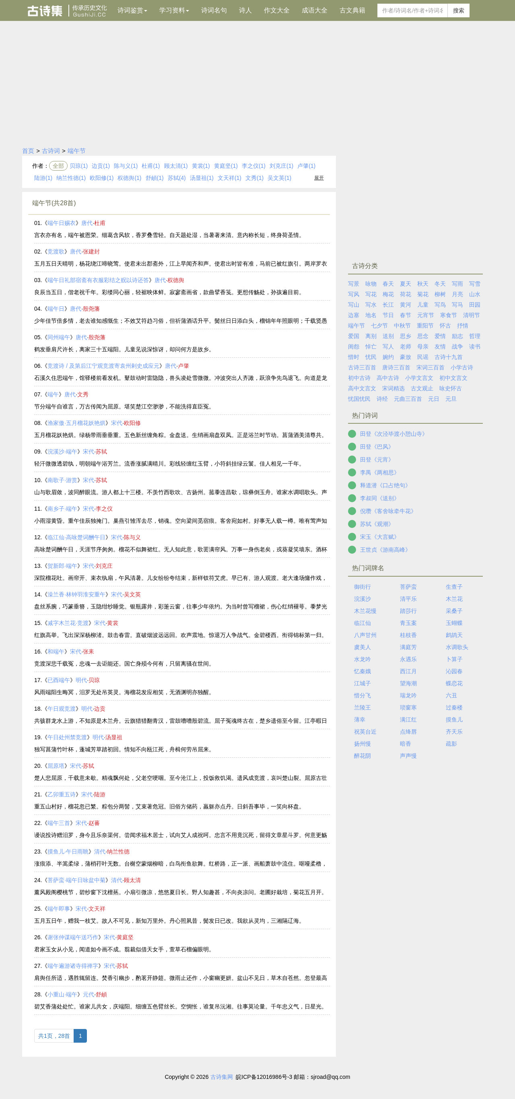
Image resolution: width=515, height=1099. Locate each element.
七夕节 (379, 325)
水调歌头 (457, 647)
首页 (28, 150)
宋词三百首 (430, 367)
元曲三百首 (408, 399)
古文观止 (422, 388)
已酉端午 (58, 680)
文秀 (83, 394)
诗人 (245, 10)
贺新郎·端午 (62, 566)
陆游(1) (43, 178)
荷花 (405, 294)
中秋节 (402, 325)
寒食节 (448, 315)
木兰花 (454, 599)
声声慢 (408, 756)
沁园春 (454, 671)
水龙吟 (362, 659)
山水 (474, 294)
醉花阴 (362, 756)
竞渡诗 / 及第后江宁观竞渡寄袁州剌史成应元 (103, 366)
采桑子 (454, 611)
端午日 (55, 308)
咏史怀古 (450, 388)
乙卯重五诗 (61, 794)
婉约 (388, 357)
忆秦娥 (362, 671)
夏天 (405, 283)
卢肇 (183, 366)
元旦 (451, 399)
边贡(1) (101, 166)
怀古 (445, 325)
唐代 (87, 223)
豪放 (405, 357)
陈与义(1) (126, 166)
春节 (405, 315)
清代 (99, 851)
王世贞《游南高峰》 (385, 549)
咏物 (371, 283)
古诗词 (51, 150)
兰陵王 (362, 707)
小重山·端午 (62, 994)
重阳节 (425, 325)
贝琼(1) (79, 166)
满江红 (408, 719)
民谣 (422, 357)
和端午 (55, 651)
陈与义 (132, 537)
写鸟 (440, 304)
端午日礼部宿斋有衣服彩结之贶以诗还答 (98, 280)
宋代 (116, 423)
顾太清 (132, 880)
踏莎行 (408, 611)
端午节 (77, 150)
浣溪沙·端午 (62, 451)
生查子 (454, 587)
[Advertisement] (257, 81)
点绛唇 (408, 731)
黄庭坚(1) (226, 166)
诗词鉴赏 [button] (132, 10)
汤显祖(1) (202, 178)
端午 (53, 394)
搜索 (458, 10)
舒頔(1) (155, 178)
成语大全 (315, 10)
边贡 (99, 708)
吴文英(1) (279, 178)
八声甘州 (365, 635)
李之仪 (104, 508)
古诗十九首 (449, 357)
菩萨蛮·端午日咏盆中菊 (76, 880)
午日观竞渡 (61, 708)
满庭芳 (408, 647)
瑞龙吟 (408, 695)
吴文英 (132, 594)
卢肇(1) (306, 166)
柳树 (440, 294)
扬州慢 (362, 743)
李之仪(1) (254, 166)
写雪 (474, 283)
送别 (388, 336)
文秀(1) (254, 178)
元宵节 (425, 315)
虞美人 (362, 647)
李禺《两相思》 (380, 472)
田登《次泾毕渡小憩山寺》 (394, 434)
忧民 (371, 357)
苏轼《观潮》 (377, 524)
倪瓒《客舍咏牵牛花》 (388, 511)
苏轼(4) (177, 178)
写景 (353, 283)
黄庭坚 (125, 937)
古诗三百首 (362, 367)
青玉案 (408, 623)
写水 (371, 304)
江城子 (362, 683)
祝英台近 (365, 731)
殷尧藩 (91, 308)
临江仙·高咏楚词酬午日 (76, 537)
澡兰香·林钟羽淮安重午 (76, 594)
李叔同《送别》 (380, 498)
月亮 (457, 294)
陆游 (99, 794)
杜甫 (99, 223)
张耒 (88, 651)
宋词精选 (393, 388)
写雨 (457, 283)
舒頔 (101, 994)
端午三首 (58, 823)
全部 (58, 166)
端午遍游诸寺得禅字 (72, 966)
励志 (457, 336)
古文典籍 (352, 10)
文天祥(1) (229, 178)
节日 (388, 315)
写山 (353, 304)
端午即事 (58, 908)
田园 (474, 304)
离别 (371, 336)
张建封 (91, 251)
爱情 (440, 336)
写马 (457, 304)
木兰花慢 (365, 611)
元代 (88, 994)
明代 (81, 680)
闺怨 (353, 346)
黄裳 (112, 623)
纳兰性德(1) (71, 178)
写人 (388, 346)
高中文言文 (362, 388)
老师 (405, 346)
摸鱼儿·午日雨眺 (68, 851)
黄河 (405, 304)
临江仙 (362, 623)
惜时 (353, 357)
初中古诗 (359, 378)
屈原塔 (55, 766)
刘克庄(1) (281, 166)
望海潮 (408, 683)
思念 (422, 336)
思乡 (405, 336)
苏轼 (101, 451)
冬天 (440, 283)
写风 (353, 294)
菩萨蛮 (408, 587)
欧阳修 (132, 423)
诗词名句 (214, 10)
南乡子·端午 (62, 508)
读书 (474, 346)
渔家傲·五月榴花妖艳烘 (76, 423)
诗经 (382, 399)
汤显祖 (113, 737)
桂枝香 (408, 635)
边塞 (353, 315)
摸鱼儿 (454, 719)
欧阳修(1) (101, 178)
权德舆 (175, 280)
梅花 (388, 294)
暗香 (405, 743)
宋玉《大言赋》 (380, 537)
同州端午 (58, 337)
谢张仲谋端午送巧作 (72, 937)
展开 (319, 178)
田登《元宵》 (377, 459)
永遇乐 (408, 659)
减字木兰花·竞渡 (68, 623)
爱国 (353, 336)
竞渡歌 (55, 251)
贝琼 (94, 680)
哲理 (474, 336)
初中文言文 (453, 378)
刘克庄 (104, 566)
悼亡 (371, 346)
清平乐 (408, 599)
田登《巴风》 (377, 446)
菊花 (422, 294)
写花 (371, 294)
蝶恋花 (454, 683)
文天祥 (97, 908)
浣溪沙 (362, 599)
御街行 (362, 587)
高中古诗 (388, 378)
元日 (433, 399)
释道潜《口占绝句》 (385, 485)
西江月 (408, 671)
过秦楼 (454, 707)
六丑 (451, 695)
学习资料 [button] (174, 10)
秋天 (422, 283)
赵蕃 (94, 823)
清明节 (471, 315)
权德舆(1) (129, 178)
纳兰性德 (118, 851)
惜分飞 (362, 695)
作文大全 (277, 10)
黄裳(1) (201, 166)
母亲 (422, 346)
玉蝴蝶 (454, 623)
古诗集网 (221, 1077)
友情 (440, 346)
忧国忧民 (359, 399)
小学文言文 (419, 378)
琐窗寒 (408, 707)
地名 (371, 315)
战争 (457, 346)
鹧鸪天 (454, 635)
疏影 (451, 743)
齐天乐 (454, 731)
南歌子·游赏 (62, 480)
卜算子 (454, 659)
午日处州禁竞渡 (67, 737)
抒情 (462, 325)
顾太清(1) (176, 166)
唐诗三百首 (396, 367)
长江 (388, 304)
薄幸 (359, 719)
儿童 (422, 304)
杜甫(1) (151, 166)
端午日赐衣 (61, 223)
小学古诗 (462, 367)
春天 (388, 283)
